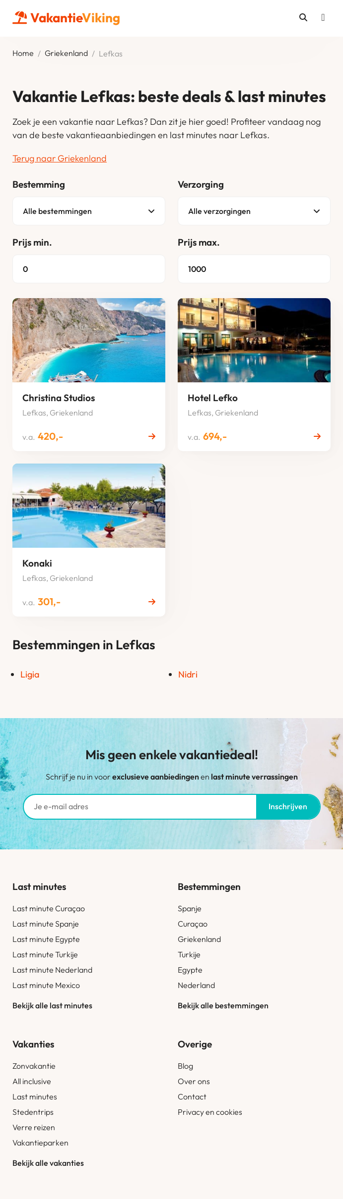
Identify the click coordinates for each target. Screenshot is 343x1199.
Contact (192, 1096)
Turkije (189, 954)
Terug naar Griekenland (59, 158)
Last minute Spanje (45, 924)
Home (23, 53)
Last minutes (34, 1096)
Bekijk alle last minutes (52, 1005)
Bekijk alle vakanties (48, 1163)
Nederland (196, 985)
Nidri (188, 674)
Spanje (190, 908)
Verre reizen (33, 1127)
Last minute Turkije (45, 954)
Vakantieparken (40, 1142)
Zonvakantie (34, 1066)
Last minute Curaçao (48, 908)
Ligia (29, 674)
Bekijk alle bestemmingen (223, 1005)
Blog (185, 1066)
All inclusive (31, 1081)
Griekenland (66, 53)
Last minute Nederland (52, 970)
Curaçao (192, 924)
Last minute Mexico (46, 985)
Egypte (190, 970)
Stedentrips (33, 1112)
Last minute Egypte (46, 939)
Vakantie (66, 17)
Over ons (194, 1081)
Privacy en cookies (210, 1112)
